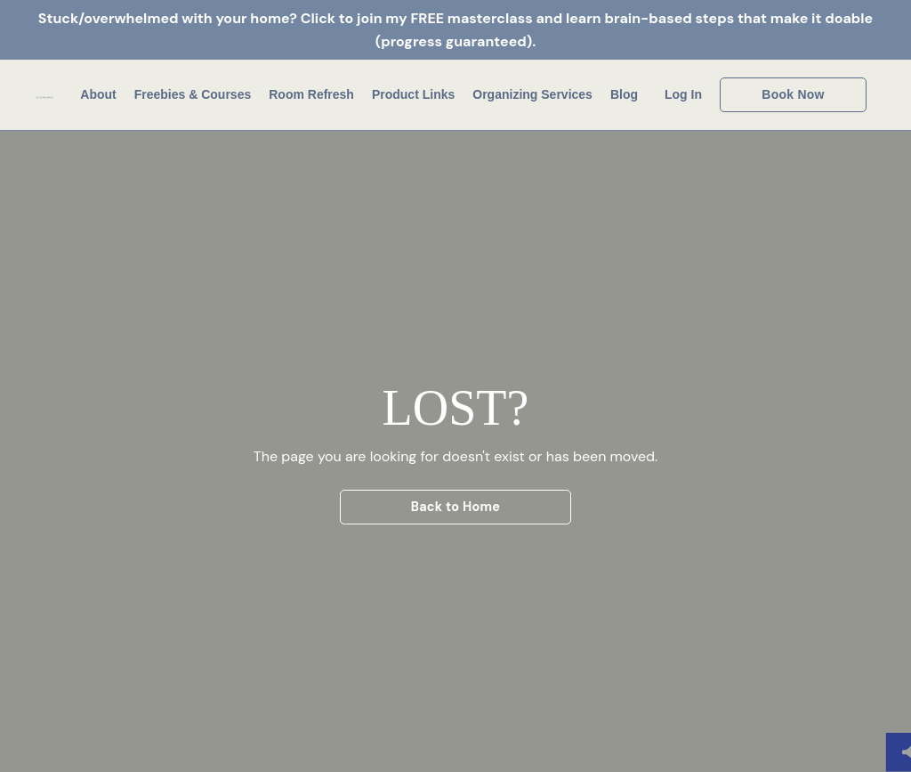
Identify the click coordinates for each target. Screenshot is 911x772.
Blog (624, 94)
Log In (683, 94)
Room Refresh (311, 94)
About (98, 94)
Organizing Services (532, 94)
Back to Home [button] (456, 507)
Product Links (413, 94)
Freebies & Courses (193, 94)
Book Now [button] (793, 94)
